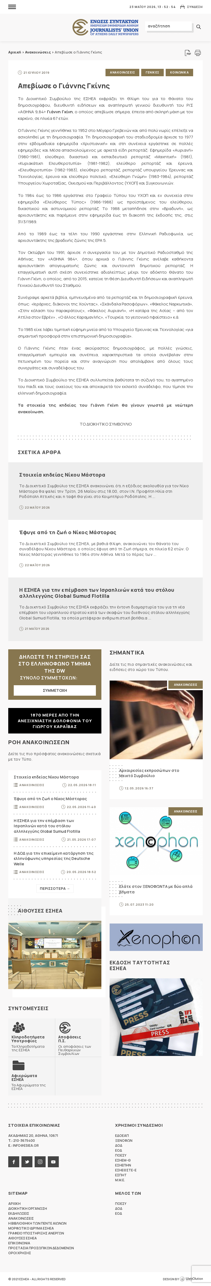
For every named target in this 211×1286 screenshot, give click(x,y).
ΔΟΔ (118, 1145)
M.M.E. (120, 1180)
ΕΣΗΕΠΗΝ (123, 1165)
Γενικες (152, 72)
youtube (53, 1161)
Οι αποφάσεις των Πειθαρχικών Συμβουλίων (78, 1045)
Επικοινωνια (19, 1243)
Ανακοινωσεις (122, 72)
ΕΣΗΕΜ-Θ (123, 1160)
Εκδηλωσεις (18, 1213)
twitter (26, 1161)
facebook (13, 1161)
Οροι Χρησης (19, 1253)
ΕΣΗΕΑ (105, 27)
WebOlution (191, 1279)
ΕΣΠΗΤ (121, 1175)
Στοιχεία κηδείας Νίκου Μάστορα (62, 474)
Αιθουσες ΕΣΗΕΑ (40, 910)
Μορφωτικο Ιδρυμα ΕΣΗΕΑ (31, 1228)
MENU (12, 7)
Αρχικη (14, 1203)
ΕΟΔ (118, 1150)
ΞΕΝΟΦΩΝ (123, 1140)
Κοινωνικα (179, 72)
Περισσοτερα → (55, 888)
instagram (40, 1161)
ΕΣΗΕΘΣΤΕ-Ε (126, 1170)
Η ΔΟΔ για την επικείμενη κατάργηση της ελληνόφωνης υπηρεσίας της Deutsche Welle (53, 858)
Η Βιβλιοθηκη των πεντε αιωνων (37, 1223)
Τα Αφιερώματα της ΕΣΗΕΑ (32, 1082)
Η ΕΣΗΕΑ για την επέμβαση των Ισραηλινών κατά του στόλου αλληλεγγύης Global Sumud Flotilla (96, 593)
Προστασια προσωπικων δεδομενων (41, 1248)
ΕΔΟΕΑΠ (122, 1135)
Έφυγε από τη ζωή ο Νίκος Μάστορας (67, 532)
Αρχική (14, 52)
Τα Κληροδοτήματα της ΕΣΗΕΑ (32, 1043)
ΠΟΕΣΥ (120, 1155)
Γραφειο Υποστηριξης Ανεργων (36, 1233)
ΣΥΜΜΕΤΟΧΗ (55, 690)
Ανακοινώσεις (38, 52)
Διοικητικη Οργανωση (27, 1208)
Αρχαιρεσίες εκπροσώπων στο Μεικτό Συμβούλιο (149, 773)
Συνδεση (195, 7)
